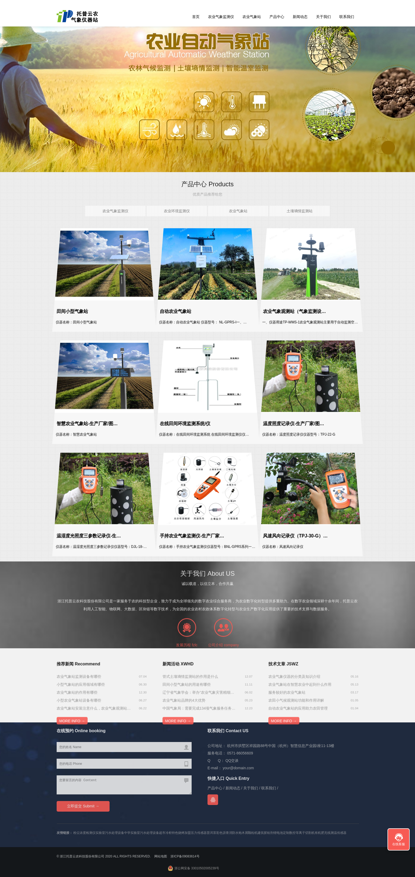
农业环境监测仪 (177, 219)
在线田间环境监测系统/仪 (182, 423)
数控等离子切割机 (302, 833)
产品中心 (276, 17)
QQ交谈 (232, 760)
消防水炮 (235, 833)
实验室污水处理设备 (110, 833)
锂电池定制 (281, 833)
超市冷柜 (165, 833)
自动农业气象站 (172, 311)
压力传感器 (199, 833)
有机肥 (319, 833)
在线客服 (398, 844)
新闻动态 (300, 17)
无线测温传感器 (335, 833)
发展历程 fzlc (186, 683)
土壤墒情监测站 (300, 219)
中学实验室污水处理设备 (141, 833)
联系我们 (346, 17)
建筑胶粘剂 (265, 833)
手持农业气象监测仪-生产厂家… (190, 536)
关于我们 (323, 17)
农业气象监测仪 (221, 17)
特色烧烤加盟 (181, 833)
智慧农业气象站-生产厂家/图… (85, 423)
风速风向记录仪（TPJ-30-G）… (294, 536)
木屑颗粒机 (250, 833)
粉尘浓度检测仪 (84, 833)
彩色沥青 (222, 833)
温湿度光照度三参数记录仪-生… (87, 536)
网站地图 (160, 856)
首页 (196, 17)
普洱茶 (211, 833)
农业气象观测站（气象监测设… (293, 311)
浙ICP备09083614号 (184, 856)
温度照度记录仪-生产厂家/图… (292, 423)
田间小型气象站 (69, 311)
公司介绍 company (223, 683)
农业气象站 (251, 17)
